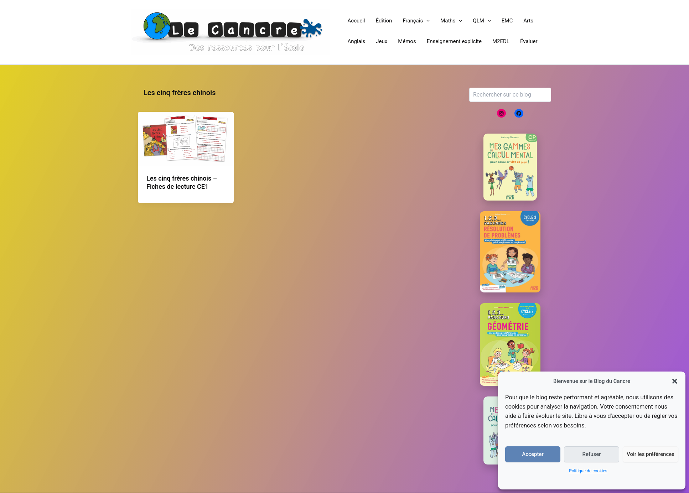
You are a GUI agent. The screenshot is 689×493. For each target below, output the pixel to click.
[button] (674, 381)
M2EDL (500, 41)
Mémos (407, 41)
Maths (451, 20)
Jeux (381, 41)
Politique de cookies (588, 470)
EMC (507, 20)
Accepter (532, 454)
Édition (384, 20)
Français (416, 20)
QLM (482, 20)
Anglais (357, 41)
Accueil (356, 20)
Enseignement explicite (454, 41)
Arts (528, 20)
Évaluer (529, 41)
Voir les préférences (650, 454)
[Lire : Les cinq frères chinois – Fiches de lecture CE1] (186, 138)
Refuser (591, 454)
